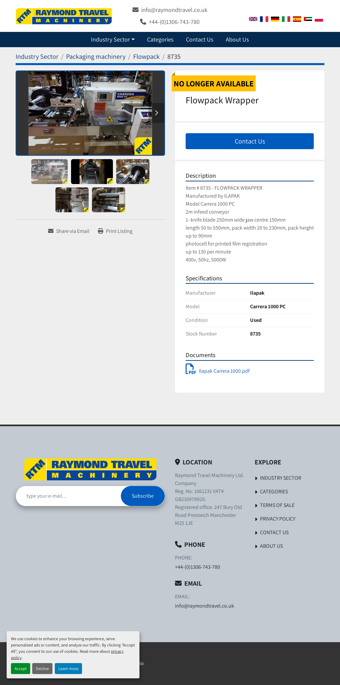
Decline (42, 668)
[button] (113, 39)
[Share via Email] (69, 231)
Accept (21, 668)
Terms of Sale (277, 505)
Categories (160, 39)
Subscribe (143, 495)
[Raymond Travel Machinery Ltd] (90, 469)
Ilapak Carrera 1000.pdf (218, 370)
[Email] (68, 496)
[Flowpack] (146, 56)
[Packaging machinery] (96, 56)
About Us (237, 39)
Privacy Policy (277, 518)
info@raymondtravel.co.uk (174, 10)
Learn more (68, 668)
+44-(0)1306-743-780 (174, 22)
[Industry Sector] (37, 56)
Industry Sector (110, 39)
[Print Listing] (115, 231)
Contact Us (199, 39)
